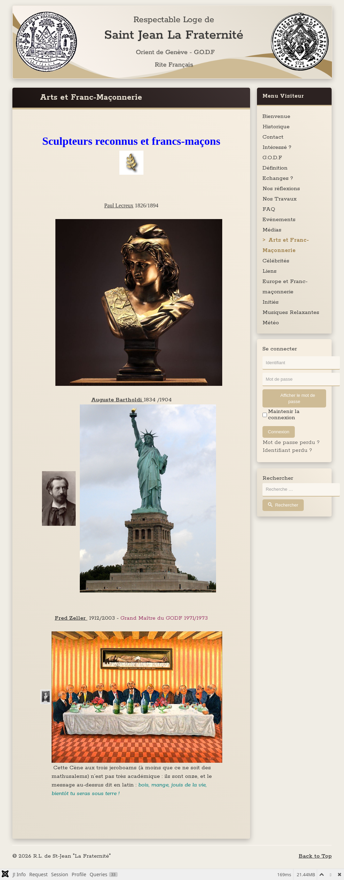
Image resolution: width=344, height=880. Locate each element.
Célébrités (275, 260)
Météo (270, 322)
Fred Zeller (71, 618)
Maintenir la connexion (284, 415)
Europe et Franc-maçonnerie (285, 286)
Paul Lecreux (118, 205)
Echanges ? (277, 178)
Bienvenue (276, 116)
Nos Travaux (279, 199)
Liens (269, 271)
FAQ (268, 209)
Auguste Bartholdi (117, 399)
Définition (275, 168)
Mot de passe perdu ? (291, 442)
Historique (276, 126)
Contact (272, 137)
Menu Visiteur (283, 96)
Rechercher (277, 478)
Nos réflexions (281, 188)
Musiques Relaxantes (290, 312)
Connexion (278, 431)
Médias (271, 229)
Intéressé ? (276, 147)
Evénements (278, 219)
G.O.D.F (272, 157)
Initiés (270, 302)
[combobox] (301, 490)
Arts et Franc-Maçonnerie (285, 245)
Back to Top (315, 856)
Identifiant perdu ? (287, 450)
